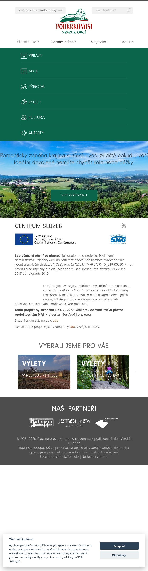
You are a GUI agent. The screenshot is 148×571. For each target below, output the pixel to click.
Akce (33, 71)
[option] (44, 372)
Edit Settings (119, 555)
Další (136, 372)
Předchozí (12, 372)
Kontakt (126, 42)
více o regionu (74, 195)
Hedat (129, 10)
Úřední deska (26, 42)
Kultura (37, 117)
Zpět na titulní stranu (74, 21)
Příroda (36, 86)
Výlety (35, 102)
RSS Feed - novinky (124, 225)
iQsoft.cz (74, 443)
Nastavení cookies (95, 457)
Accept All (119, 546)
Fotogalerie (97, 42)
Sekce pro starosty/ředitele (59, 457)
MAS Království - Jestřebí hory (37, 10)
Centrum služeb (62, 42)
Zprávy (35, 55)
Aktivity (36, 133)
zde (55, 321)
